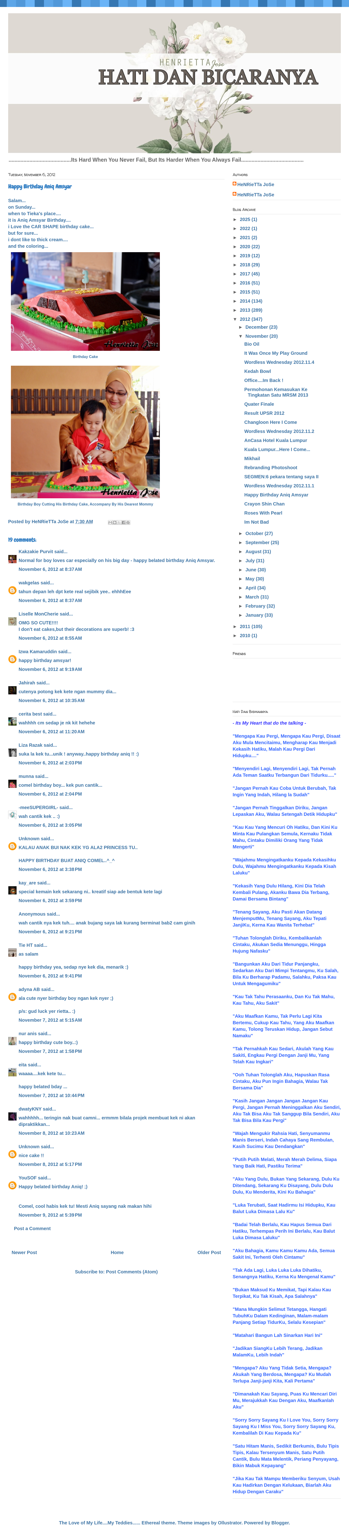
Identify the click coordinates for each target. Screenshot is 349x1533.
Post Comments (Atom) (132, 1271)
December (257, 327)
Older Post (209, 1252)
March (252, 596)
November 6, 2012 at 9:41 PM (50, 975)
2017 (246, 273)
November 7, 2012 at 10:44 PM (51, 1095)
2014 (246, 301)
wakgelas (29, 582)
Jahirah (27, 682)
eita (23, 1064)
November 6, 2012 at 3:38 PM (50, 869)
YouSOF (28, 1177)
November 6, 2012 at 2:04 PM (50, 794)
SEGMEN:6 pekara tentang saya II (281, 476)
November (257, 336)
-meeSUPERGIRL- (38, 807)
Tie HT (26, 945)
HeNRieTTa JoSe (255, 184)
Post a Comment (32, 1228)
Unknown (29, 838)
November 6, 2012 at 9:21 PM (50, 931)
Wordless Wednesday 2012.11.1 (279, 485)
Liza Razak (30, 745)
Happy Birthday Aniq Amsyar (276, 494)
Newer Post (24, 1252)
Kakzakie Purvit (36, 551)
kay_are (27, 882)
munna (26, 776)
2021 (246, 237)
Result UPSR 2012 (264, 413)
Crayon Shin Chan (264, 503)
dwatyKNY (30, 1108)
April (251, 587)
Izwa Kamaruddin (38, 651)
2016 (246, 282)
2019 (246, 255)
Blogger (280, 1522)
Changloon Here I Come (270, 422)
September (258, 542)
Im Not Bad (256, 522)
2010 (246, 635)
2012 (246, 319)
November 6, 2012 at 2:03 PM (50, 762)
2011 (246, 626)
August (254, 551)
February (256, 606)
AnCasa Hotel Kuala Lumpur (275, 440)
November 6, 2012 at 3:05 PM (50, 825)
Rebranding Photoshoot (270, 467)
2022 (246, 228)
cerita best (30, 713)
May (250, 578)
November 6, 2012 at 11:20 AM (51, 731)
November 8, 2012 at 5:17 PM (50, 1164)
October (255, 533)
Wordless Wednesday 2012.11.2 (279, 431)
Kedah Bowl (257, 371)
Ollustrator (230, 1522)
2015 (246, 292)
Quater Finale (259, 404)
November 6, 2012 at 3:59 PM (50, 900)
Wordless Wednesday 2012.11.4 (279, 362)
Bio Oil (251, 344)
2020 (246, 246)
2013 (246, 310)
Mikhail (252, 458)
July (250, 560)
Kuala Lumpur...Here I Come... (277, 449)
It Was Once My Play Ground (276, 353)
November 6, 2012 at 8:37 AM (50, 569)
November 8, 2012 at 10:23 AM (51, 1133)
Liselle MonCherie (38, 613)
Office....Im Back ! (263, 380)
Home (117, 1252)
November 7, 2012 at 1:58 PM (50, 1051)
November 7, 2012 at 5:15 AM (50, 1020)
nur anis (28, 1033)
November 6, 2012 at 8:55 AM (50, 638)
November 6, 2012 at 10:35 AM (51, 700)
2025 (246, 219)
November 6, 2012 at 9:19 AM (50, 669)
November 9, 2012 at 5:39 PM (50, 1215)
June (251, 569)
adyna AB (29, 989)
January (255, 615)
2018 (246, 264)
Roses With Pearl (263, 512)
